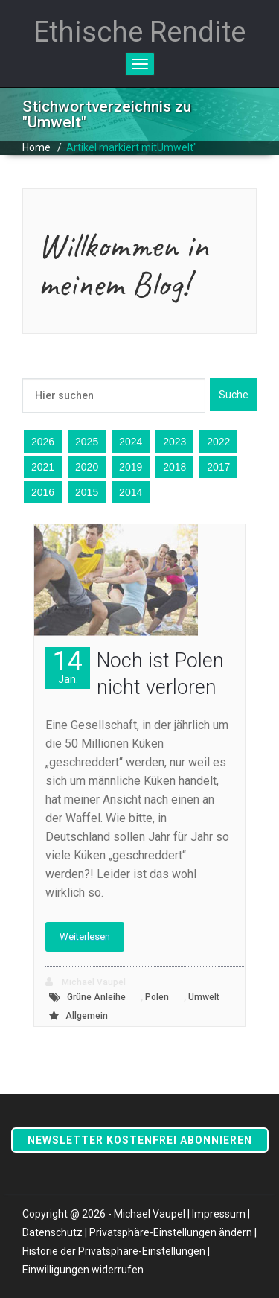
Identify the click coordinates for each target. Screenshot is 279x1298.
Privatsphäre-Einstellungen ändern (170, 1232)
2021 (42, 467)
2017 (218, 467)
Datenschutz (52, 1232)
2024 (130, 442)
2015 (86, 492)
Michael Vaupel (85, 981)
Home (36, 147)
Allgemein (86, 1016)
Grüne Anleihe (96, 997)
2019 (130, 467)
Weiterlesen (85, 936)
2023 (174, 442)
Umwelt (203, 997)
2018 (174, 467)
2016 (42, 492)
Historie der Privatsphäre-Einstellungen (113, 1251)
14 (67, 666)
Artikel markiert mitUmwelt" (131, 147)
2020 (86, 467)
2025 (86, 442)
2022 (218, 442)
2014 (130, 492)
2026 (42, 442)
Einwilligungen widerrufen (83, 1270)
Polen (157, 997)
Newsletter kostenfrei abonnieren (140, 1140)
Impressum (219, 1214)
